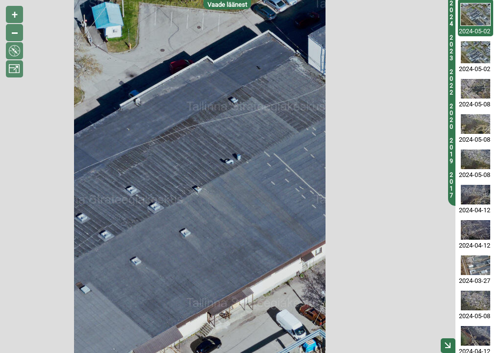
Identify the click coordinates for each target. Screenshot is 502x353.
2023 (451, 48)
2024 (451, 13)
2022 (451, 82)
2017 (451, 185)
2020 (451, 116)
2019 (451, 151)
